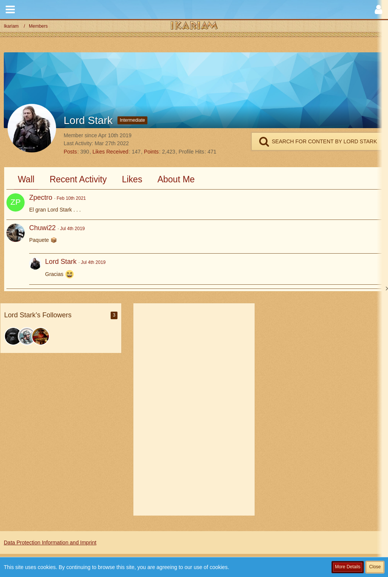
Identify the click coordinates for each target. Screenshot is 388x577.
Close (375, 566)
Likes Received (110, 152)
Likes (132, 179)
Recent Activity (78, 179)
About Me (175, 179)
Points (151, 152)
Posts (70, 152)
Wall (26, 179)
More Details (347, 566)
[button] (10, 9)
